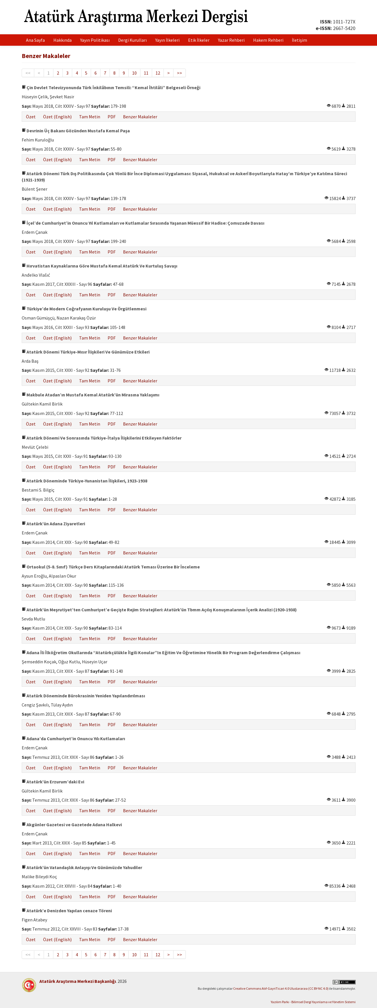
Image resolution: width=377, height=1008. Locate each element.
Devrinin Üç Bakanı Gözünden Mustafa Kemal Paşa (76, 130)
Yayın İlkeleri (167, 40)
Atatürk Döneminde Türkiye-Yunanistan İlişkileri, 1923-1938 (84, 481)
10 (134, 73)
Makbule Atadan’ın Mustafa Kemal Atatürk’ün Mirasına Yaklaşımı (90, 395)
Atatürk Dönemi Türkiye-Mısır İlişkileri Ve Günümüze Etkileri (86, 352)
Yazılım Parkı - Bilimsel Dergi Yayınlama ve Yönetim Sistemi (313, 1002)
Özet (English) (57, 116)
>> (179, 73)
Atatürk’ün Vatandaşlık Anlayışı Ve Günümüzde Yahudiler (82, 867)
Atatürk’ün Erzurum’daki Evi (53, 782)
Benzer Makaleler (140, 116)
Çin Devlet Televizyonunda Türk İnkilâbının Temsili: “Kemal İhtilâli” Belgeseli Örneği (111, 87)
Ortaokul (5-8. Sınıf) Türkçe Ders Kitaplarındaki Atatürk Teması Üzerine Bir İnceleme (111, 567)
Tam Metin (89, 116)
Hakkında (62, 40)
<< (28, 73)
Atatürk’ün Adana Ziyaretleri (53, 523)
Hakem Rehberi (268, 40)
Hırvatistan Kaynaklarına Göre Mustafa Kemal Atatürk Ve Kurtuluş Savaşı (99, 266)
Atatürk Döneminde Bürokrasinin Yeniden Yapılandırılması (83, 695)
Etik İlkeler (198, 40)
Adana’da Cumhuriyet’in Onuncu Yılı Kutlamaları (73, 738)
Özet (31, 116)
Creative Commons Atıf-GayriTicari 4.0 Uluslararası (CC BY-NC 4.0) (280, 988)
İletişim (299, 40)
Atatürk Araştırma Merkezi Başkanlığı (77, 981)
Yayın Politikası (95, 40)
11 (146, 73)
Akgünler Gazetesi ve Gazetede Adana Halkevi (72, 824)
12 (158, 73)
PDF (112, 116)
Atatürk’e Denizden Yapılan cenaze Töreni (67, 910)
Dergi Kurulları (132, 40)
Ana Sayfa (35, 40)
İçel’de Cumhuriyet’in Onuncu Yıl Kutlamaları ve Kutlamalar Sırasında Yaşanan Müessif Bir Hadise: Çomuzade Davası (143, 223)
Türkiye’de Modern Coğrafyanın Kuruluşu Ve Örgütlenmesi (84, 309)
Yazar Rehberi (231, 40)
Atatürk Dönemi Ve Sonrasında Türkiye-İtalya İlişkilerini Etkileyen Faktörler (102, 438)
